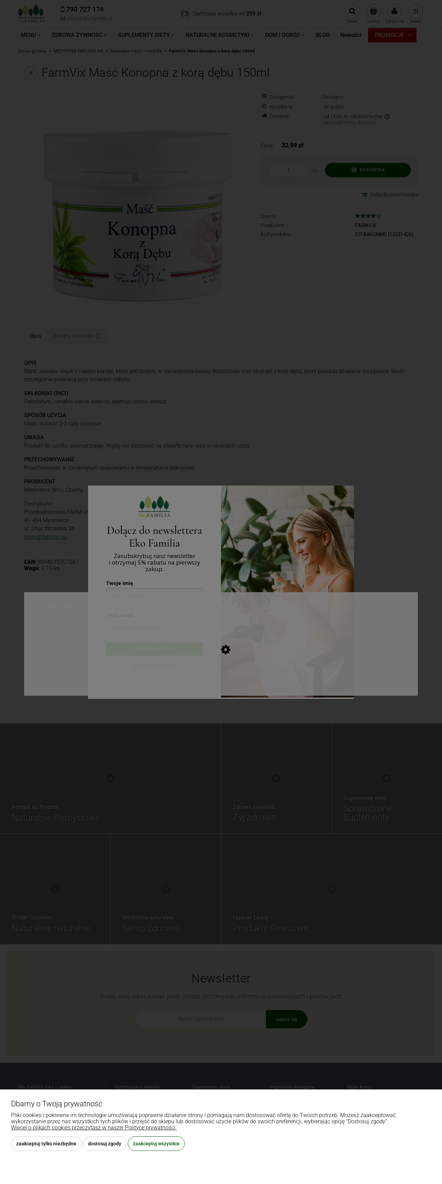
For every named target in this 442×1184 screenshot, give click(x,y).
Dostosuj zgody (104, 1143)
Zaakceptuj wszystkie (156, 1143)
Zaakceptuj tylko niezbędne (46, 1143)
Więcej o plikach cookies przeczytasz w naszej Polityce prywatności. (94, 1127)
